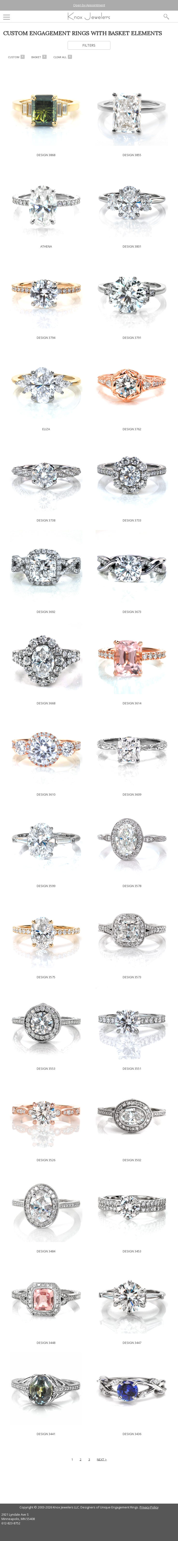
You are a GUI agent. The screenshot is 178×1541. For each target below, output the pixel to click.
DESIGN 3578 (132, 886)
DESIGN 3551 (132, 1068)
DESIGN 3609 (132, 794)
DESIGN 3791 (132, 337)
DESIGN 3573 (132, 977)
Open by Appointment (89, 5)
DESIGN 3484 (46, 1251)
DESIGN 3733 (132, 520)
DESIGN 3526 (46, 1160)
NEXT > (102, 1459)
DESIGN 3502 (132, 1160)
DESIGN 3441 (46, 1434)
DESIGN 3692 (46, 612)
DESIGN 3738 (46, 520)
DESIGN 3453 (132, 1251)
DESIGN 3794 (46, 337)
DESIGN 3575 (46, 977)
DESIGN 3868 (46, 155)
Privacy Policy (149, 1507)
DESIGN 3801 (132, 246)
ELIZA (46, 429)
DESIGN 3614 (132, 703)
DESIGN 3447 (132, 1342)
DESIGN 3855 (132, 155)
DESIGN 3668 (46, 703)
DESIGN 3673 (132, 612)
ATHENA (46, 246)
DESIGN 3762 (132, 429)
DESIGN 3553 (46, 1068)
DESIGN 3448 (46, 1342)
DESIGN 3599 (46, 886)
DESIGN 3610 (46, 794)
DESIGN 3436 (132, 1434)
